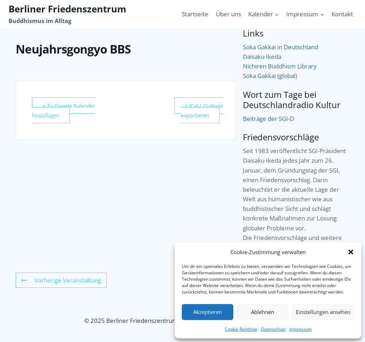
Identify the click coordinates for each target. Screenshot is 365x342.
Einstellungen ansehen (323, 311)
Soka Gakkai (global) (270, 76)
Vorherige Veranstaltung (61, 280)
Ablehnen (262, 311)
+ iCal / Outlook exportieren (202, 110)
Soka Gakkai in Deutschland (280, 47)
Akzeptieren (207, 311)
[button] (350, 252)
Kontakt (342, 14)
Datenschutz (273, 329)
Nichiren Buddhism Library (280, 66)
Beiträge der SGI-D (268, 118)
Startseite (195, 14)
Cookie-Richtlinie (241, 329)
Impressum (300, 329)
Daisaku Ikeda (262, 56)
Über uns (228, 14)
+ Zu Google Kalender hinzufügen (63, 110)
